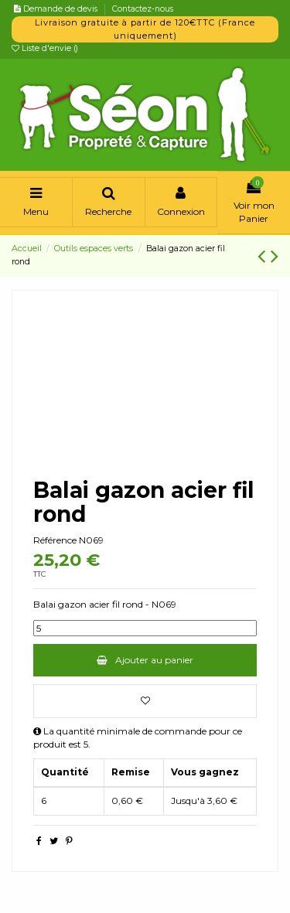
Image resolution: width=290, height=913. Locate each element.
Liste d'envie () (45, 48)
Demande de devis (61, 9)
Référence (55, 540)
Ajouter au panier (145, 660)
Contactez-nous (142, 9)
